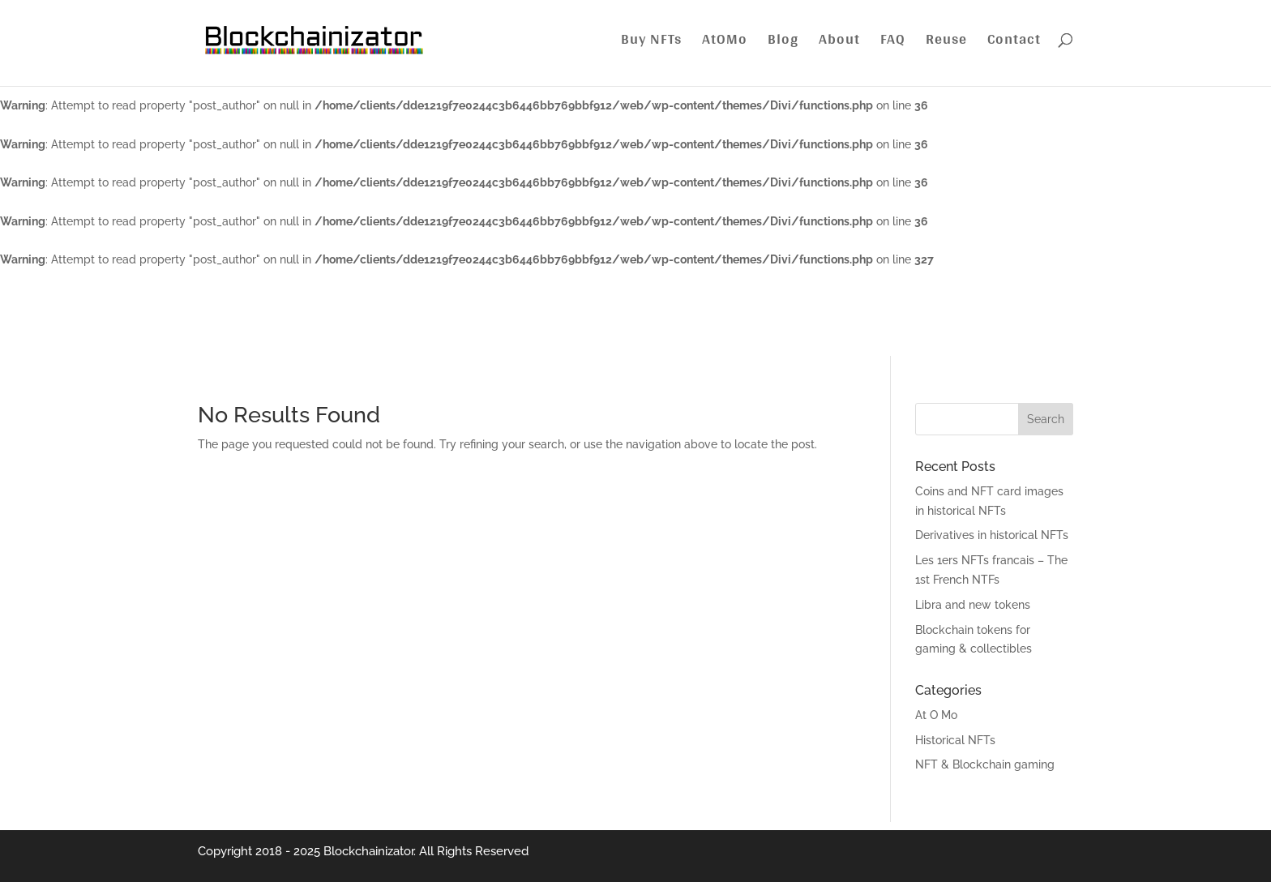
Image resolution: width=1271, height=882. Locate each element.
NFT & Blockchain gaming (985, 764)
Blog (783, 42)
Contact (1014, 42)
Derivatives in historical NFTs (991, 535)
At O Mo (936, 715)
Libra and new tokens (972, 604)
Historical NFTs (955, 740)
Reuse (946, 42)
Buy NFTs (651, 42)
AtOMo (724, 42)
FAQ (892, 42)
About (839, 42)
